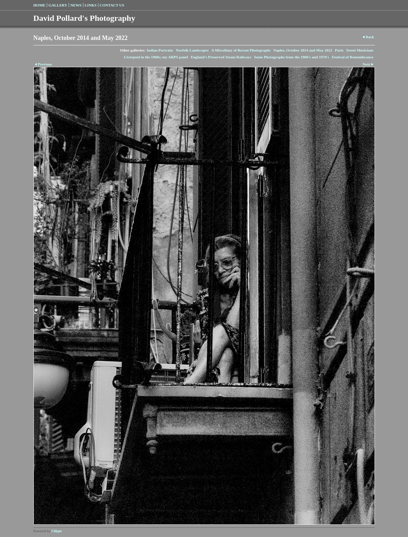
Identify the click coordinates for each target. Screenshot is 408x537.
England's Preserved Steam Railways (221, 57)
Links (91, 5)
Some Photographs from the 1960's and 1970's (291, 57)
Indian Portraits (160, 50)
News (76, 5)
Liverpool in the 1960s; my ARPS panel (156, 57)
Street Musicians (360, 50)
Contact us (112, 5)
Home (39, 5)
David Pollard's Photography (84, 18)
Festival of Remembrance (353, 57)
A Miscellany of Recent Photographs (240, 50)
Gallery (57, 5)
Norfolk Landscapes (192, 50)
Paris (339, 50)
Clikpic (57, 531)
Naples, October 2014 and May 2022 (302, 50)
